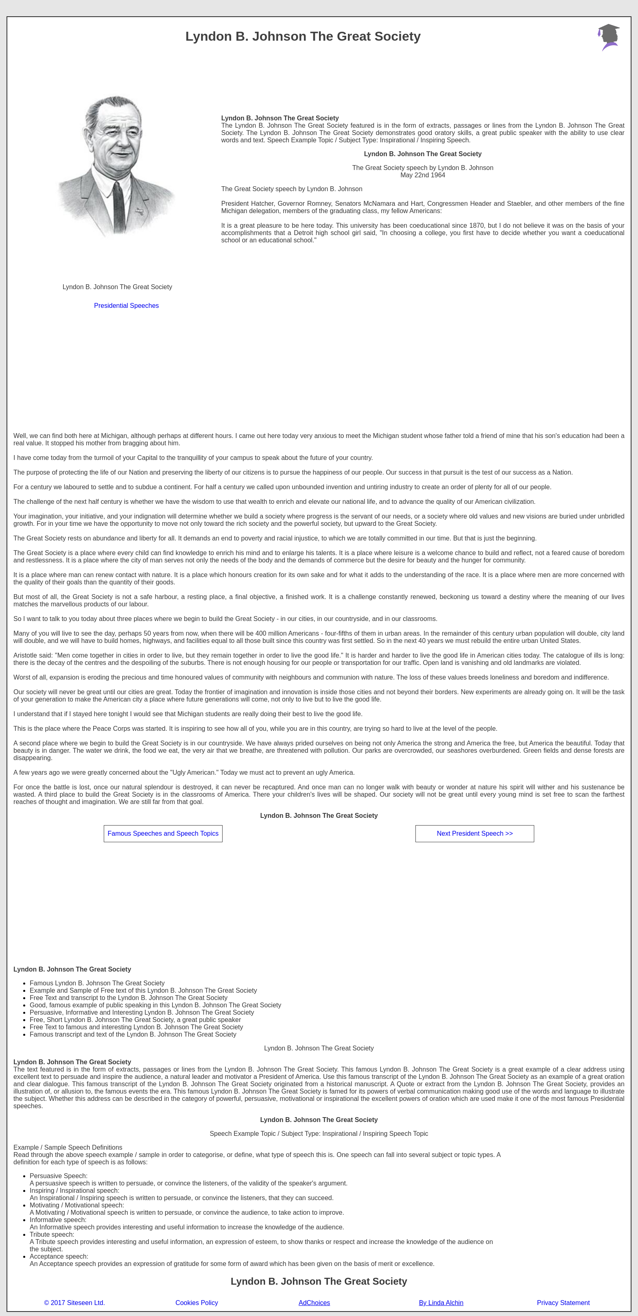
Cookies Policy (196, 1302)
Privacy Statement (563, 1302)
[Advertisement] (319, 371)
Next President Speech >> (475, 833)
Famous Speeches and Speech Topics (162, 833)
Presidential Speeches (126, 305)
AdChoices (314, 1303)
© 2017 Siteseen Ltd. (74, 1302)
